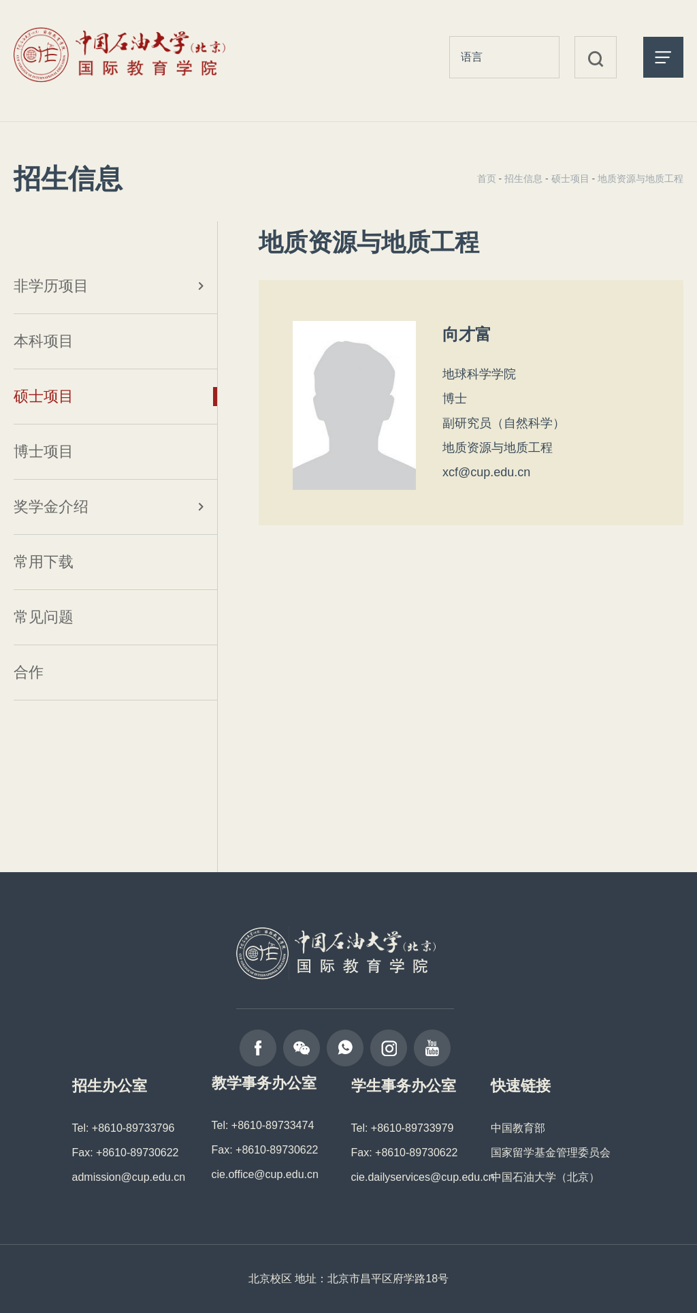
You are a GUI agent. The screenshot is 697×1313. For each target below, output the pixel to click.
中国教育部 (518, 1128)
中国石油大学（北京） (545, 1177)
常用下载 (44, 561)
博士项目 (44, 451)
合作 (29, 672)
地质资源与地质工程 (640, 178)
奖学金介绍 (51, 506)
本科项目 (44, 341)
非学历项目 (51, 285)
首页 (486, 178)
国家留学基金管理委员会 (551, 1152)
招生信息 (523, 178)
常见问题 (44, 616)
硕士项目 (44, 396)
